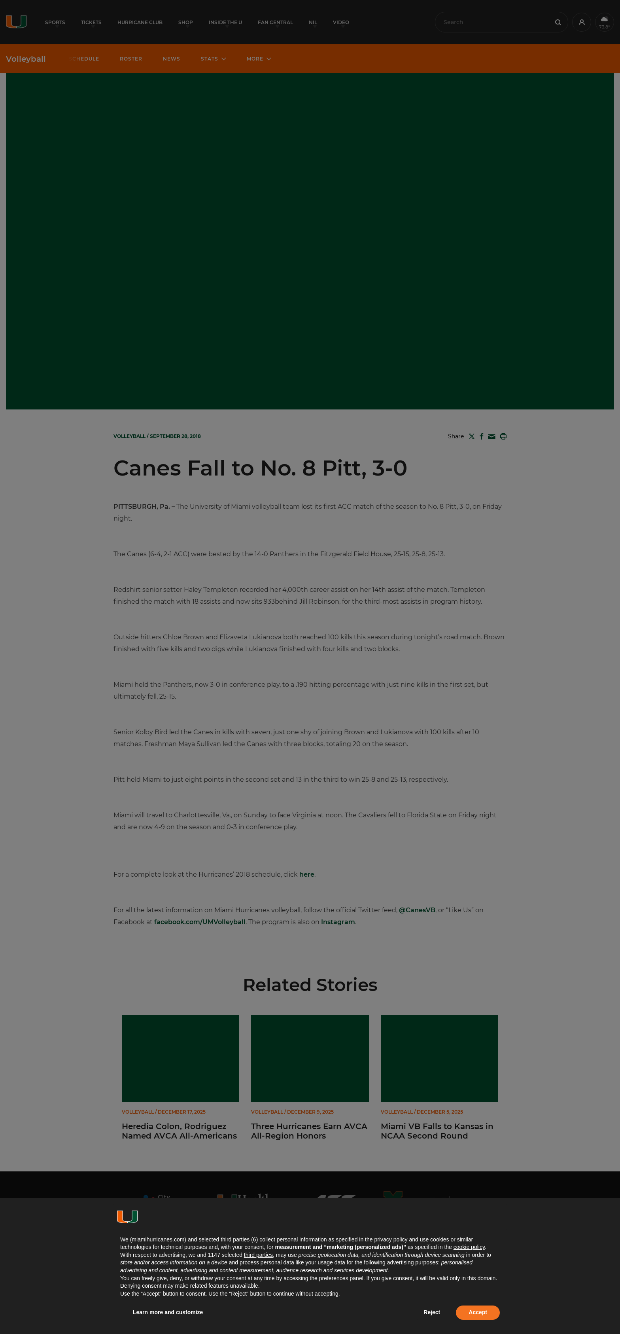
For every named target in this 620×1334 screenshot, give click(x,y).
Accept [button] (478, 1312)
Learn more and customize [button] (168, 1312)
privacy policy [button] (390, 1239)
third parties (258, 1255)
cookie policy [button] (469, 1247)
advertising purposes (412, 1262)
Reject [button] (431, 1312)
